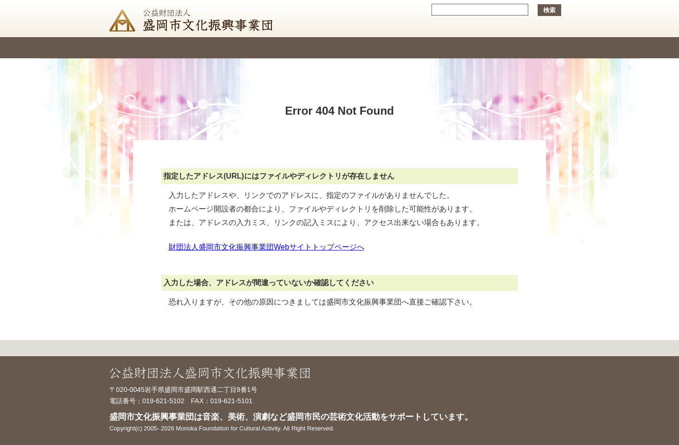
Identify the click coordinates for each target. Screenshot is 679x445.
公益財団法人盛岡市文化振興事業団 (193, 18)
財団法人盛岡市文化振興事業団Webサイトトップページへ (266, 247)
